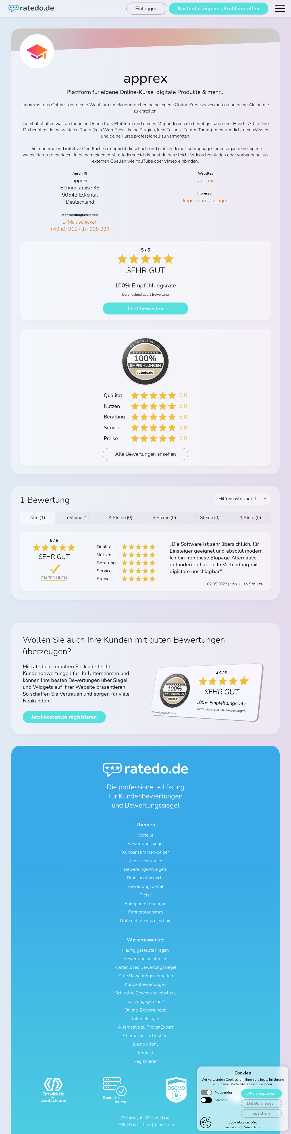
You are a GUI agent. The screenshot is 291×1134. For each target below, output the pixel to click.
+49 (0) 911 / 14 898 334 (80, 229)
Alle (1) (37, 517)
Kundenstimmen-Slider (145, 852)
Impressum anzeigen (205, 200)
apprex (205, 180)
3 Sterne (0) (164, 517)
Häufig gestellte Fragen (145, 950)
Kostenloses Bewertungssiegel (145, 967)
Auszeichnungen (145, 861)
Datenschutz (252, 1127)
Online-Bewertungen (145, 1010)
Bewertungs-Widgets (145, 869)
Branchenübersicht (145, 878)
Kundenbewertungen (145, 984)
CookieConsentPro (242, 1122)
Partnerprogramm (145, 912)
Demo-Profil (145, 1044)
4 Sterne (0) (120, 517)
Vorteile (145, 835)
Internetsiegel (145, 1019)
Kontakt (145, 1053)
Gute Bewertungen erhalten (145, 976)
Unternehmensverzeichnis (145, 921)
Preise (146, 895)
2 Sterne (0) (208, 517)
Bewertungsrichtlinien (145, 959)
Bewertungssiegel (146, 844)
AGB (121, 1124)
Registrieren (145, 1061)
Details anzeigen (261, 1103)
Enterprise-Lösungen (146, 903)
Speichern (261, 1113)
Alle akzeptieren (261, 1093)
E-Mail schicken (80, 221)
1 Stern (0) (250, 517)
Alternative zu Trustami (145, 1036)
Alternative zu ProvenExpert (145, 1027)
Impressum (232, 1127)
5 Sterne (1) (77, 517)
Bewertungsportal (145, 886)
